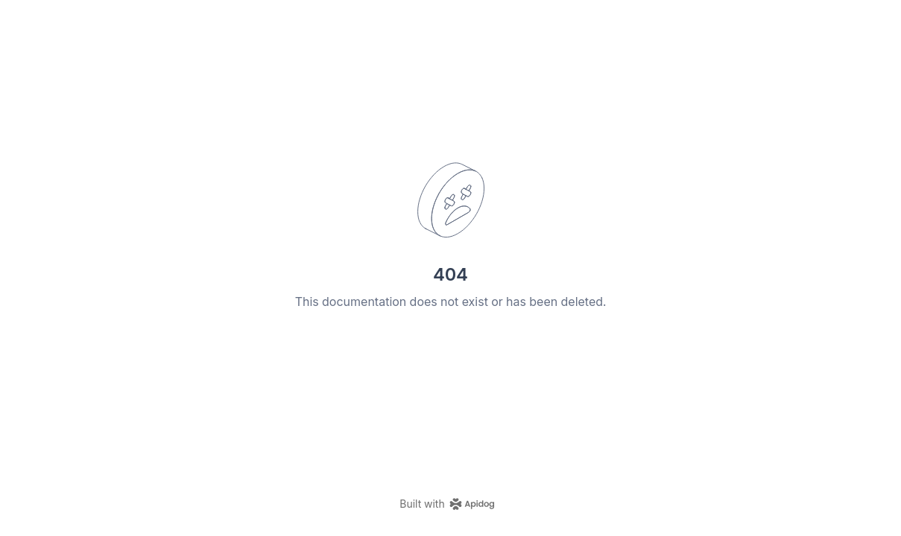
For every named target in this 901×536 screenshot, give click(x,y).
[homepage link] (450, 504)
